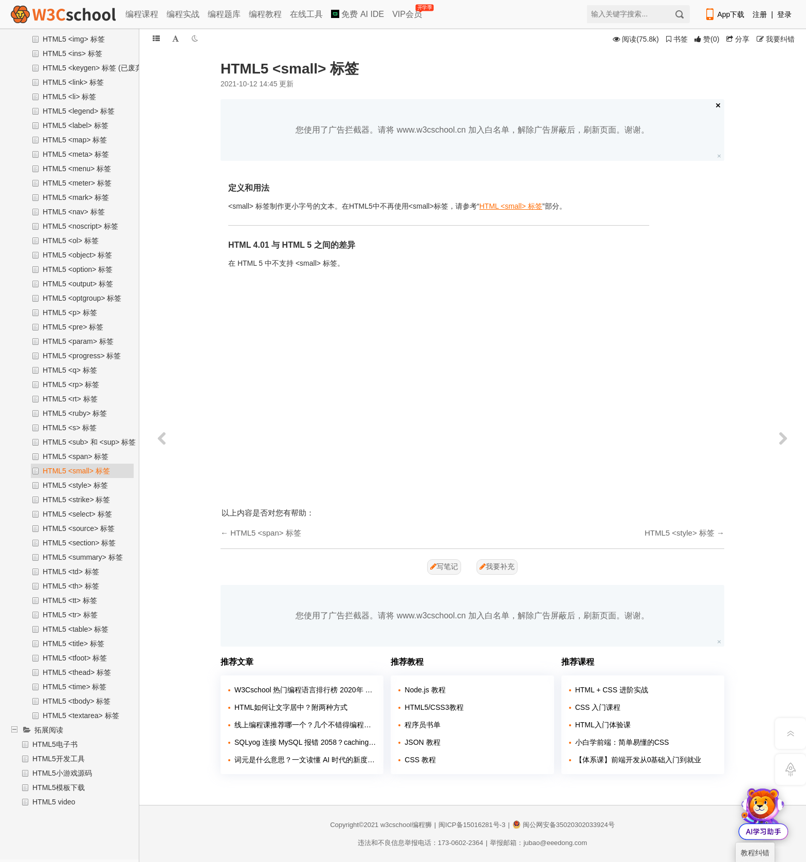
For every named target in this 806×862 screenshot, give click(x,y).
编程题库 (224, 14)
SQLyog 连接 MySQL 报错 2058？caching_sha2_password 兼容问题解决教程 (305, 742)
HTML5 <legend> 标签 (79, 111)
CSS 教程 (420, 760)
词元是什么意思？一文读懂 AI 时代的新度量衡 (305, 760)
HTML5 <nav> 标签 (74, 212)
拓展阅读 (48, 730)
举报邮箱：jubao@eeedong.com (538, 843)
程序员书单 (423, 725)
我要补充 (497, 566)
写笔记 (444, 566)
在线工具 (306, 14)
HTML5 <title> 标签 (73, 643)
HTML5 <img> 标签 (74, 39)
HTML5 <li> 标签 (69, 97)
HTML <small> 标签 (511, 206)
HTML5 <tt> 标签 (70, 600)
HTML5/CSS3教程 (434, 707)
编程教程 (265, 14)
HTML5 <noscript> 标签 (80, 226)
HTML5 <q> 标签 (70, 370)
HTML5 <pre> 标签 (73, 327)
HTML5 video (53, 802)
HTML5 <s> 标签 (70, 428)
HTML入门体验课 (603, 725)
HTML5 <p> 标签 (70, 312)
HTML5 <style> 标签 (75, 485)
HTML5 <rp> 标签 (71, 384)
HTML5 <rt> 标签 (70, 399)
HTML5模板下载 (58, 787)
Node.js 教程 (425, 690)
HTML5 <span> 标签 (75, 456)
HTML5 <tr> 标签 (70, 615)
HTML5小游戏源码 (62, 773)
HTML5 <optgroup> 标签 (82, 298)
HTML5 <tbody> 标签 (77, 701)
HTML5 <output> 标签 (78, 284)
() (706, 39)
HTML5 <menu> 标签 (77, 168)
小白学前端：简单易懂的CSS (622, 742)
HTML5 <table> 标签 (75, 629)
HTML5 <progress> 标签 (82, 356)
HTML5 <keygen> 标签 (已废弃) (93, 68)
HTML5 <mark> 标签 (76, 197)
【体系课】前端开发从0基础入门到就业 (638, 760)
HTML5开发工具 (58, 759)
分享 (737, 39)
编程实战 (183, 14)
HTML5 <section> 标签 (79, 543)
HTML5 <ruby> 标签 (75, 413)
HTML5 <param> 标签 (78, 341)
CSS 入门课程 (598, 707)
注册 (760, 14)
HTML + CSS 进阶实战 (611, 690)
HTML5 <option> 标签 (78, 269)
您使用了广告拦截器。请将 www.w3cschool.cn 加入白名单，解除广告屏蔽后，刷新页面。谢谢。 (472, 129)
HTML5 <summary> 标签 (83, 557)
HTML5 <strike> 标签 (76, 500)
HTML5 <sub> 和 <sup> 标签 (89, 442)
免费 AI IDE (357, 14)
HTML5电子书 (55, 744)
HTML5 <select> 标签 (77, 514)
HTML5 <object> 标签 (77, 255)
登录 (784, 14)
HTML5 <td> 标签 (71, 571)
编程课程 (141, 14)
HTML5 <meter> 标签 (77, 183)
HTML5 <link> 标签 (73, 82)
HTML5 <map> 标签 (75, 140)
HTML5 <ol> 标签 (71, 240)
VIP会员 (408, 12)
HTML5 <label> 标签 (75, 125)
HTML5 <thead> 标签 (77, 672)
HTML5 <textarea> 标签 (81, 715)
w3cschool (396, 825)
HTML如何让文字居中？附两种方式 (290, 707)
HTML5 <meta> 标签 (76, 154)
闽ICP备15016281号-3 (471, 825)
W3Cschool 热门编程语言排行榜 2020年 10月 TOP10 (305, 690)
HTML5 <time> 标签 (74, 687)
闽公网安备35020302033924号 (563, 825)
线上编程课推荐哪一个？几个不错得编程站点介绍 (305, 725)
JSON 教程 (422, 742)
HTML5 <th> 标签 (71, 586)
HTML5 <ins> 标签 (72, 53)
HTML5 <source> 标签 (79, 528)
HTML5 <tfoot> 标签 (75, 658)
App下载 (724, 14)
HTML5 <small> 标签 (76, 471)
